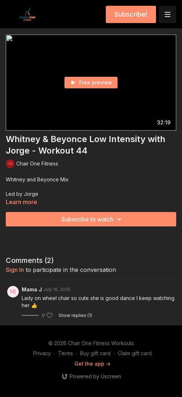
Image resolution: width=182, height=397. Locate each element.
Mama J (32, 289)
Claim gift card (135, 353)
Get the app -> (92, 364)
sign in (15, 269)
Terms (65, 353)
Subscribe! (130, 14)
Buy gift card (95, 353)
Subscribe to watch (92, 219)
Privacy (42, 353)
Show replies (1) (75, 315)
